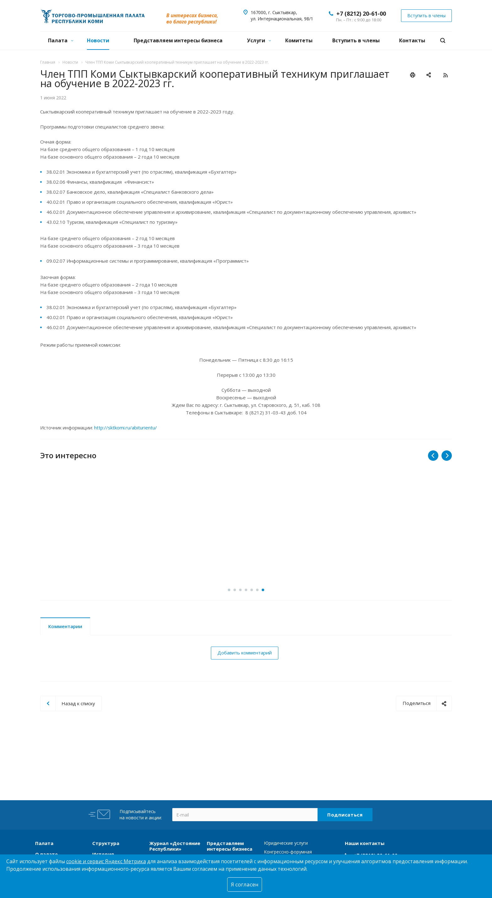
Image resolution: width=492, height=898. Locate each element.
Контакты (412, 40)
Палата (60, 40)
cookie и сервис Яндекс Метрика (106, 861)
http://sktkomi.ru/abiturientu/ (125, 427)
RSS (445, 75)
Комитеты (299, 40)
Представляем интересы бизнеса (178, 40)
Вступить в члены (356, 40)
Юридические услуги (286, 843)
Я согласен (245, 884)
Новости (98, 40)
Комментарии (65, 626)
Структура (105, 843)
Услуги (259, 40)
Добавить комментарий (244, 652)
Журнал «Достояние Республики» (174, 846)
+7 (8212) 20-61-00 (361, 13)
